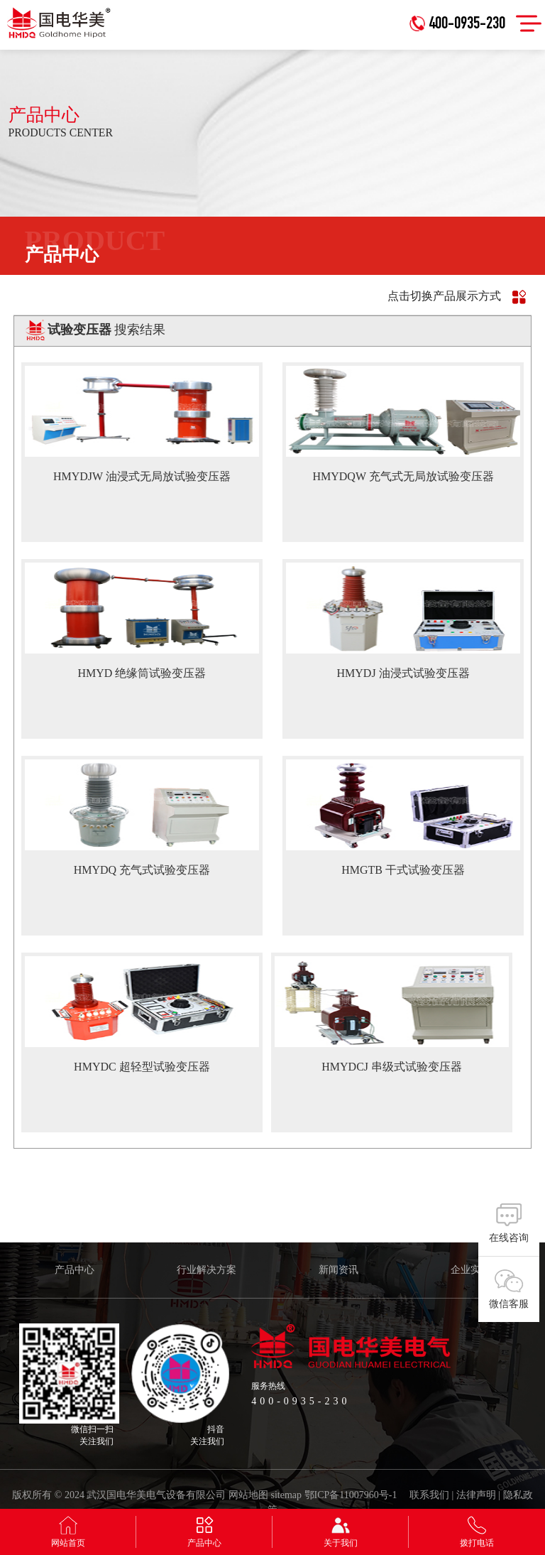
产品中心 (74, 1269)
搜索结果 (107, 330)
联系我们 (429, 1495)
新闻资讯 (338, 1269)
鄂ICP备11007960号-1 (350, 1495)
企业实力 (470, 1269)
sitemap (286, 1495)
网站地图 (248, 1495)
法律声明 (476, 1495)
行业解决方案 (206, 1269)
